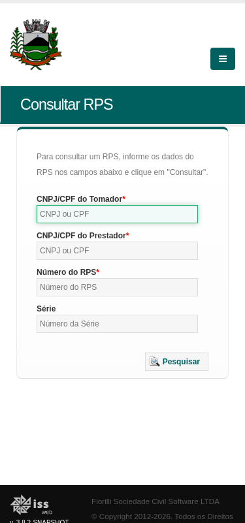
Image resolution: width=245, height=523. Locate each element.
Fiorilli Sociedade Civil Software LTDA (155, 501)
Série (46, 308)
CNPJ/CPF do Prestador (81, 235)
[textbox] (117, 214)
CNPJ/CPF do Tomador (79, 199)
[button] (176, 362)
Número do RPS (66, 272)
